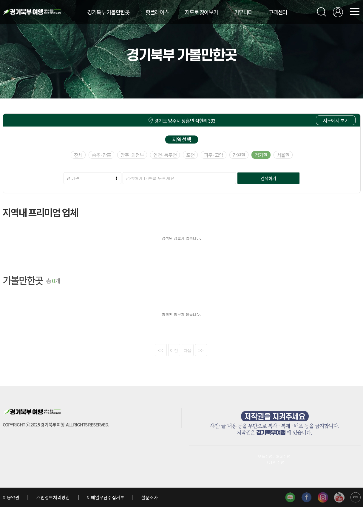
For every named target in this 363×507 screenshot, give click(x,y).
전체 (78, 154)
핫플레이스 (157, 12)
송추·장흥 (101, 154)
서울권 (283, 154)
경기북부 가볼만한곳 (108, 12)
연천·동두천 (165, 154)
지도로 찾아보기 (201, 12)
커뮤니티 (243, 12)
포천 (190, 154)
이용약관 (11, 497)
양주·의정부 (132, 154)
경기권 (261, 154)
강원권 (239, 154)
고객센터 (278, 12)
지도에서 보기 (336, 120)
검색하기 (268, 178)
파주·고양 (213, 154)
